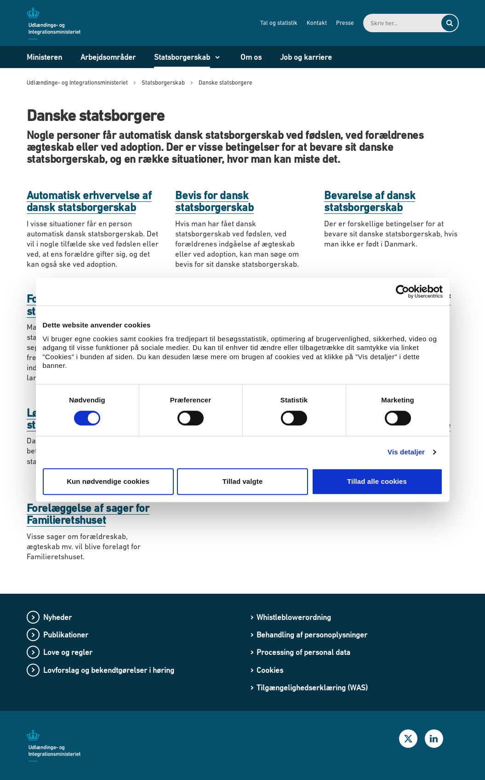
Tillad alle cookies (377, 481)
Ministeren (44, 57)
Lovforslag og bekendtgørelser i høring (108, 670)
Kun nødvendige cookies (108, 481)
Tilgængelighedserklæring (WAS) (312, 687)
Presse (345, 22)
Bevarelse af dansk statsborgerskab (369, 201)
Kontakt (317, 22)
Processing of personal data (303, 652)
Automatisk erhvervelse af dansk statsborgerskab (89, 201)
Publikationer (65, 634)
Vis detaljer (406, 452)
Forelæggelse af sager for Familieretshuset (88, 514)
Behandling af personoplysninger (312, 634)
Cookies (270, 670)
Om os (251, 57)
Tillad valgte (243, 481)
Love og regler (67, 652)
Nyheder (57, 617)
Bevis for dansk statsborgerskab (214, 201)
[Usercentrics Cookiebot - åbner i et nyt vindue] (402, 291)
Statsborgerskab (182, 57)
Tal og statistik (278, 22)
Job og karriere (306, 57)
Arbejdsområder (108, 57)
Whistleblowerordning (294, 617)
